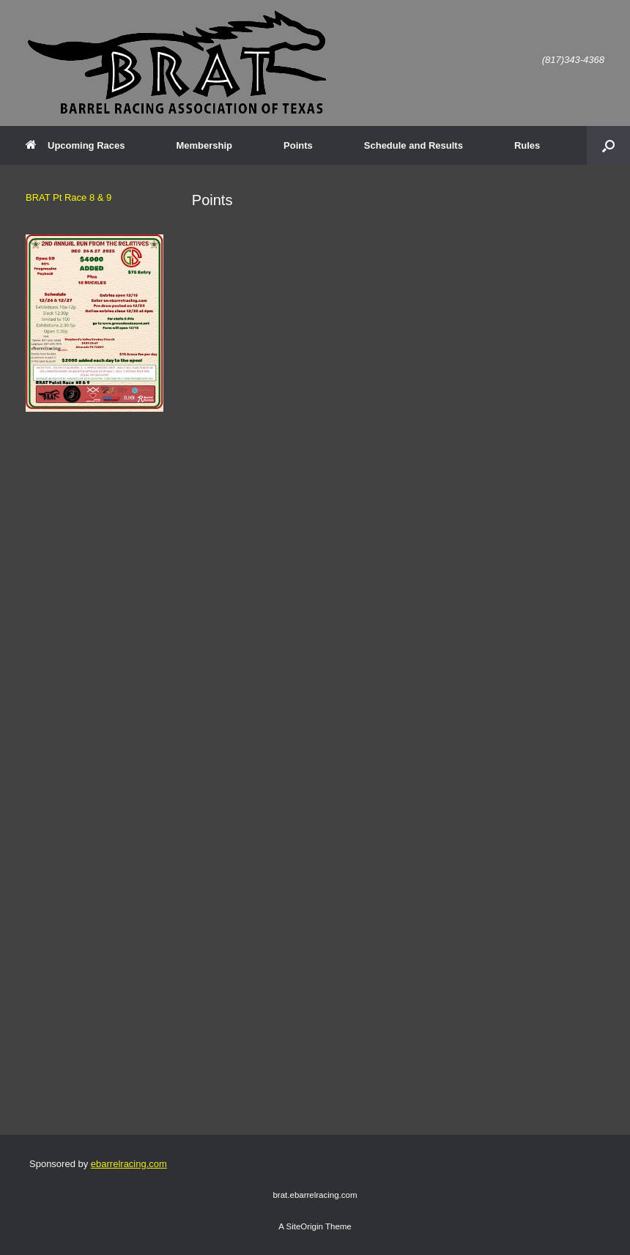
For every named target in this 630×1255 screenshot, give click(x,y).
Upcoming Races (75, 145)
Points (298, 145)
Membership (204, 145)
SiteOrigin (304, 1226)
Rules (527, 145)
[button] (608, 145)
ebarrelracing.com (129, 1163)
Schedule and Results (413, 145)
